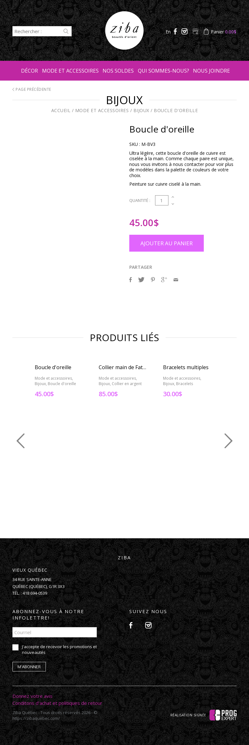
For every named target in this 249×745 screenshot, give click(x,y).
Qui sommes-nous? (163, 70)
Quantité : (139, 200)
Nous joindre (211, 70)
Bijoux (141, 110)
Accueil (61, 110)
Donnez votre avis (32, 696)
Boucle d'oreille (176, 110)
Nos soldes (118, 70)
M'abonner (29, 667)
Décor (29, 70)
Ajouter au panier (166, 243)
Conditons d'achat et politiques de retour (57, 703)
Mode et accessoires (70, 70)
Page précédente (31, 89)
